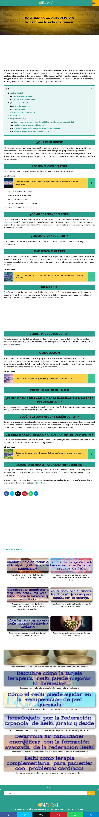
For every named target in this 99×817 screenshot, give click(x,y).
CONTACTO (77, 809)
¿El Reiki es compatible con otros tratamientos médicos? (37, 128)
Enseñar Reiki (19, 109)
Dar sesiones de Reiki (21, 106)
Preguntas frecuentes (19, 119)
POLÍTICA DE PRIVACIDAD (38, 809)
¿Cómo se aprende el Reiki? (24, 99)
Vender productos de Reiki (24, 112)
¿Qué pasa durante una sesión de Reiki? (30, 125)
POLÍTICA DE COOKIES (60, 809)
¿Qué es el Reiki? (16, 93)
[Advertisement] (49, 53)
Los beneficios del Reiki (22, 96)
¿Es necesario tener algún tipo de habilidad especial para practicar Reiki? (43, 122)
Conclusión (15, 116)
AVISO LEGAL (19, 809)
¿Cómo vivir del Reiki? (19, 103)
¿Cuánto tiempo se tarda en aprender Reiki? (32, 131)
